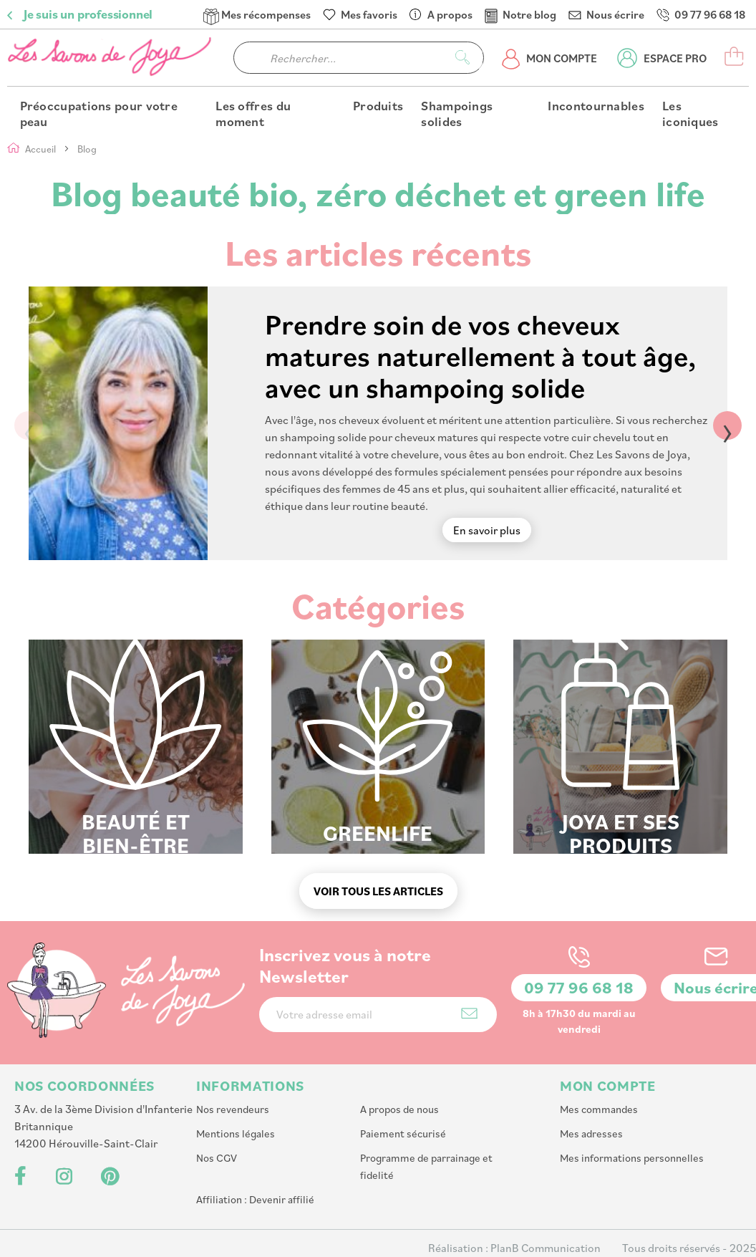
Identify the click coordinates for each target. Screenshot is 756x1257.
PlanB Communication (545, 1248)
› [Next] (727, 425)
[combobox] (358, 58)
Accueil (41, 149)
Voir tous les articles (378, 891)
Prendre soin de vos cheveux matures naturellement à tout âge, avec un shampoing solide (480, 355)
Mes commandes (599, 1109)
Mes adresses (591, 1133)
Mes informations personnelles (632, 1158)
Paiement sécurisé (403, 1133)
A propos (449, 14)
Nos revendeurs (232, 1109)
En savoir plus (486, 530)
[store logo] (111, 58)
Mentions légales (235, 1133)
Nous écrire (615, 14)
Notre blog (529, 14)
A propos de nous (399, 1109)
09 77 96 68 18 (709, 14)
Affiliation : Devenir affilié (255, 1199)
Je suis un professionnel (88, 14)
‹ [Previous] (28, 425)
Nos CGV (216, 1158)
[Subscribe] (469, 1013)
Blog (87, 149)
